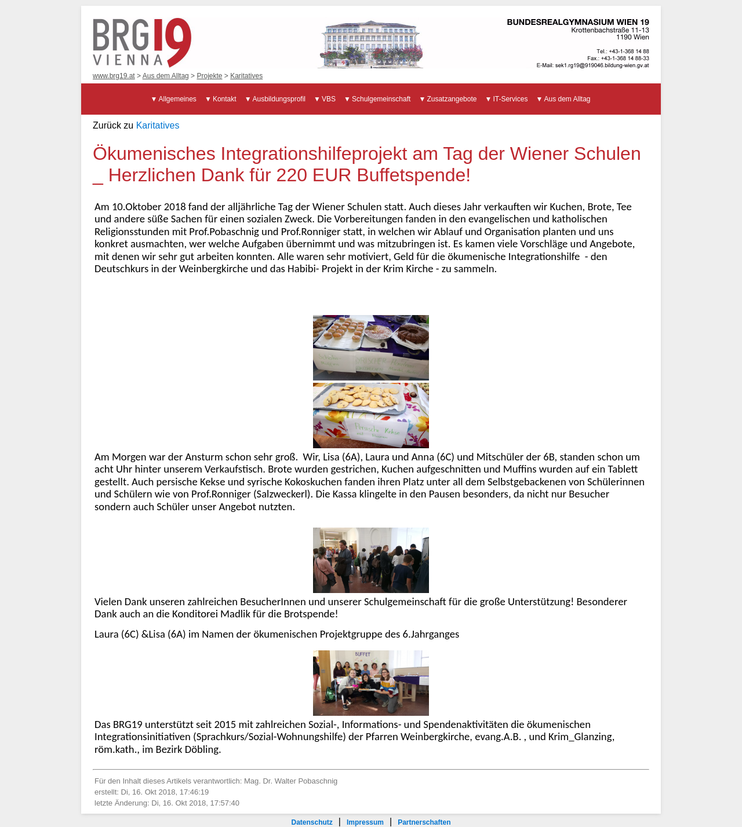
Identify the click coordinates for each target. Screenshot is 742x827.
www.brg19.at (114, 76)
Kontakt (225, 99)
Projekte (209, 76)
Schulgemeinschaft (381, 99)
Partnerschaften (424, 822)
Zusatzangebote (452, 99)
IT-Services (510, 99)
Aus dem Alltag (166, 76)
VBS (329, 99)
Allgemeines (178, 99)
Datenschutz (311, 822)
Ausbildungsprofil (279, 99)
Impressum (365, 822)
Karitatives (246, 76)
